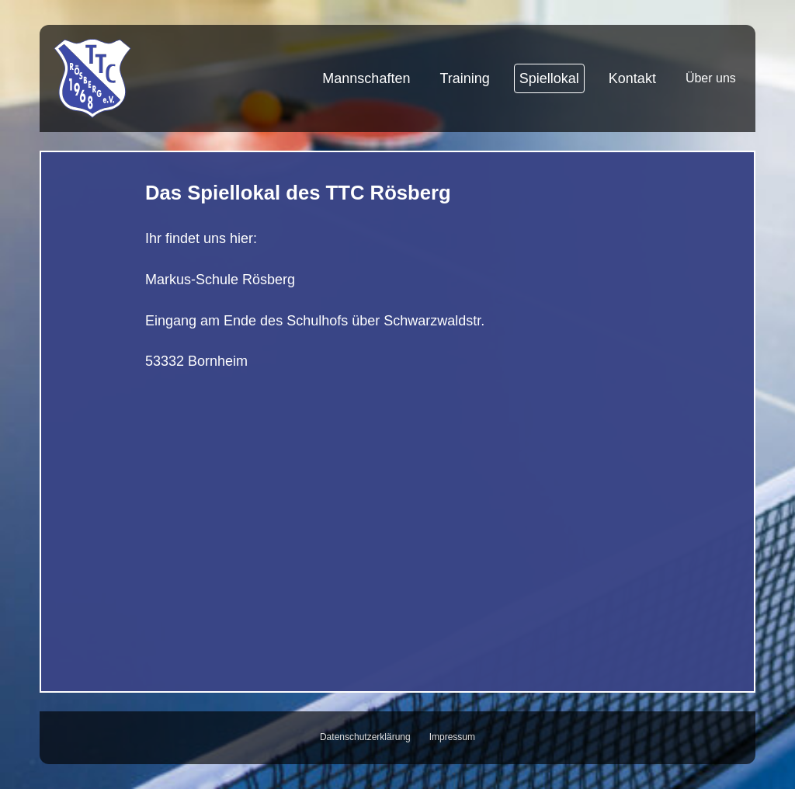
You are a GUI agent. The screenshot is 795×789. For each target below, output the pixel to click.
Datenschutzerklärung (365, 737)
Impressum (452, 737)
